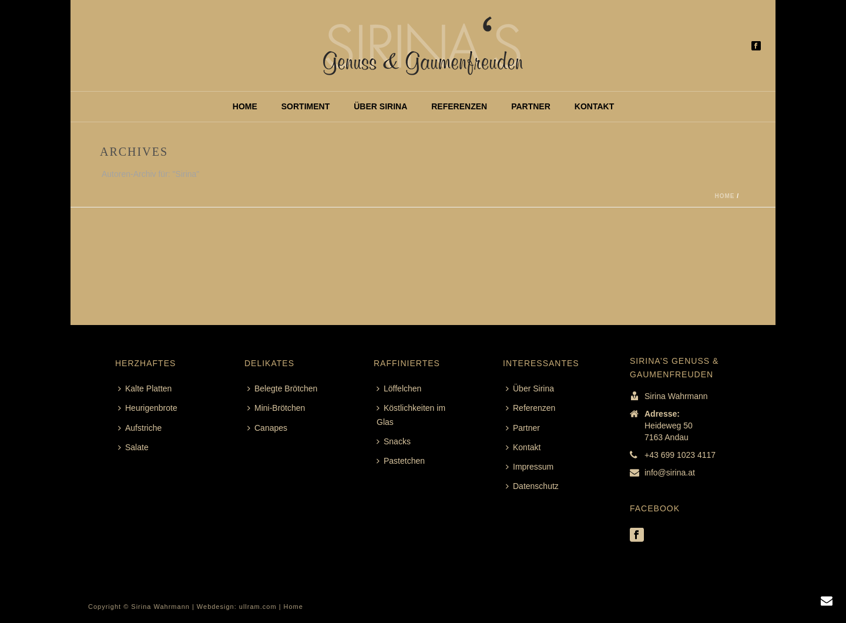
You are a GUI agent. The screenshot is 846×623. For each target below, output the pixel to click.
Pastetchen (401, 460)
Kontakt (594, 106)
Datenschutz (532, 486)
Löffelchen (399, 388)
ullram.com (258, 606)
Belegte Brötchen (282, 388)
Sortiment (305, 106)
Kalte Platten (145, 388)
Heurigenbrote (147, 408)
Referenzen (459, 106)
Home (245, 106)
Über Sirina (380, 106)
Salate (133, 447)
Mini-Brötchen (276, 408)
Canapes (267, 428)
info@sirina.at (669, 472)
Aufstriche (140, 428)
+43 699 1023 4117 (680, 455)
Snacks (394, 441)
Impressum (529, 466)
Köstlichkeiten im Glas (411, 414)
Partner (530, 106)
